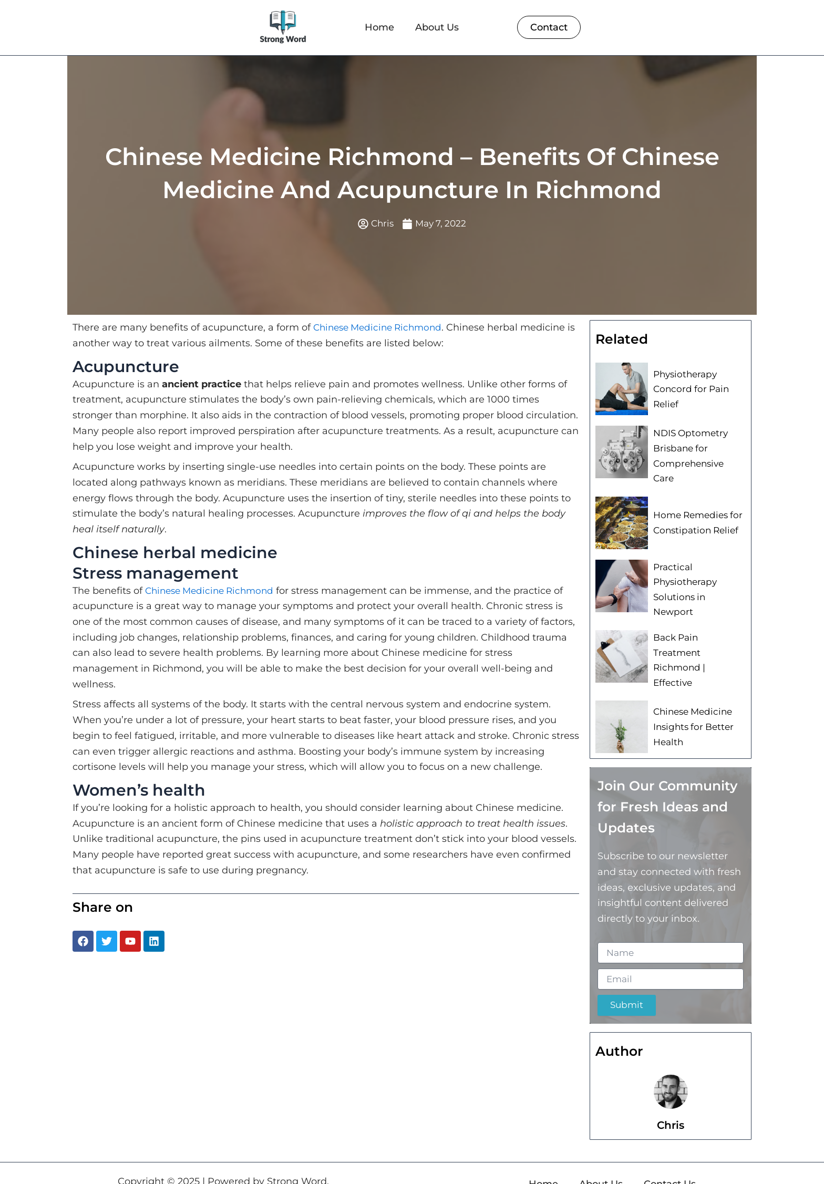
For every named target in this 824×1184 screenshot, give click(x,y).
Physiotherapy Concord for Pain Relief (688, 390)
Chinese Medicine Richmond (381, 329)
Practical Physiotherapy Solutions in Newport (697, 579)
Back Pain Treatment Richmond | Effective (697, 642)
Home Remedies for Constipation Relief (695, 516)
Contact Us (670, 1162)
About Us (437, 27)
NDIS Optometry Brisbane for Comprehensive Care (697, 453)
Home (379, 27)
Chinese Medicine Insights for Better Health (691, 705)
